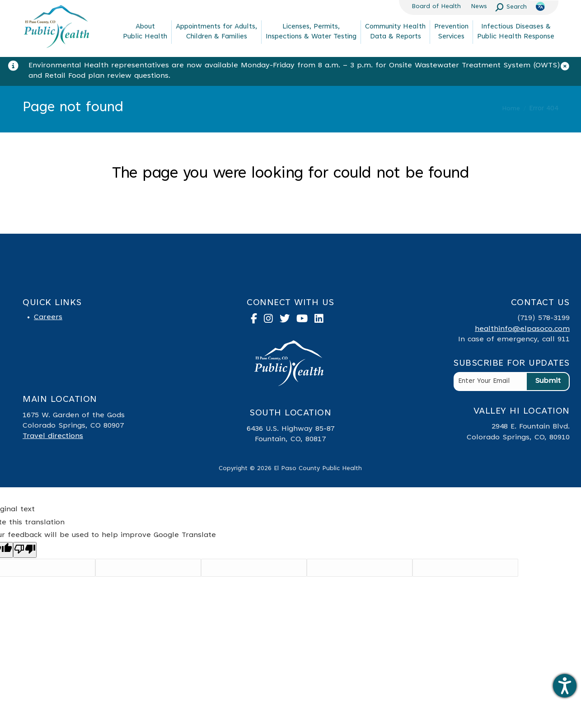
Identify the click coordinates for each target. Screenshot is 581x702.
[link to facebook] (257, 320)
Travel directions (53, 436)
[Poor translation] (25, 550)
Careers (48, 317)
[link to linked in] (322, 320)
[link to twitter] (288, 320)
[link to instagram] (272, 320)
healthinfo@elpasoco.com (522, 329)
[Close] (568, 68)
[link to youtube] (305, 320)
